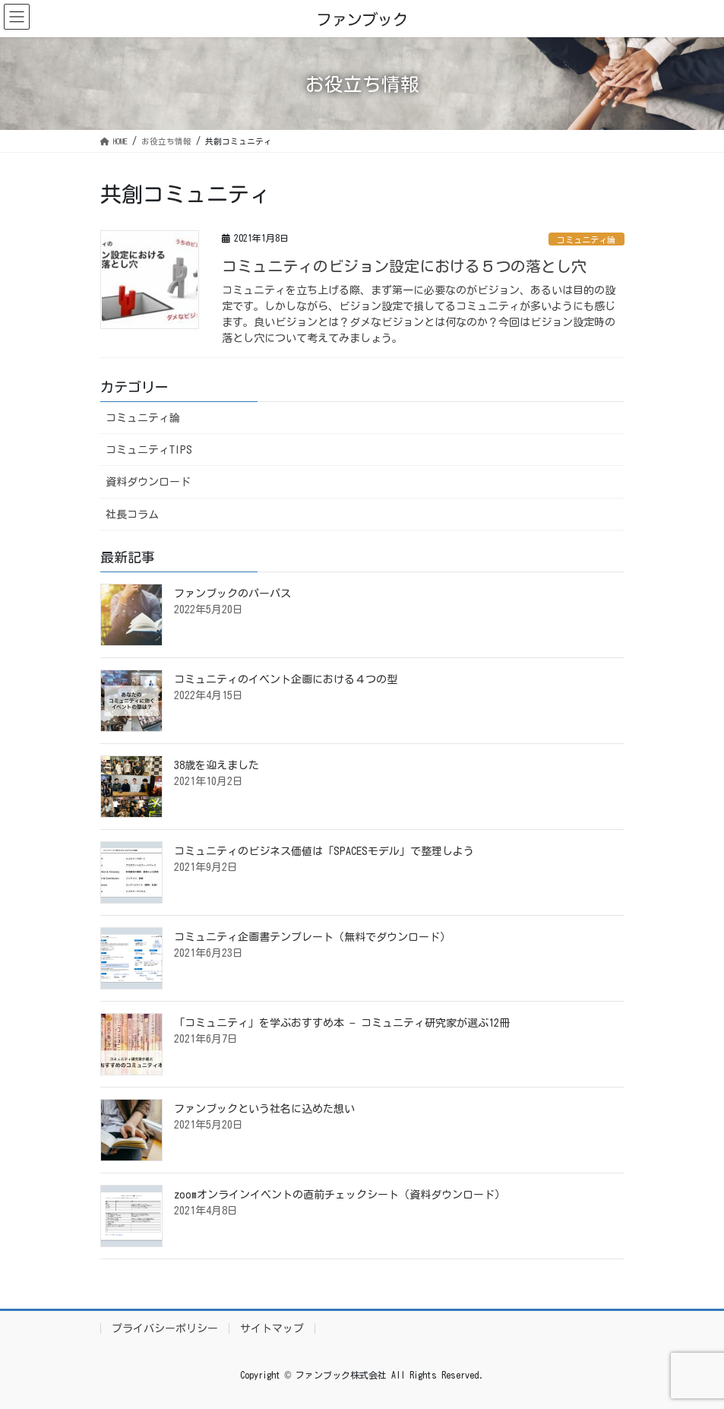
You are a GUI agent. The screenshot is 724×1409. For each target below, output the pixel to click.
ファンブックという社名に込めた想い (264, 1108)
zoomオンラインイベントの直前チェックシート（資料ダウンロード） (339, 1194)
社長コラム (132, 514)
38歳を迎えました (216, 765)
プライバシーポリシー (165, 1328)
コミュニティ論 (586, 240)
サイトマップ (272, 1328)
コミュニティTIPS (149, 450)
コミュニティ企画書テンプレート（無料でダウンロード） (312, 937)
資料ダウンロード (148, 482)
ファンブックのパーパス (232, 593)
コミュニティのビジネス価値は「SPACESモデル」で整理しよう (324, 851)
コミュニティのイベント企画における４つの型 (285, 679)
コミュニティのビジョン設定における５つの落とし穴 (404, 266)
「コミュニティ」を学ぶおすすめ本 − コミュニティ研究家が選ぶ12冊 (342, 1023)
